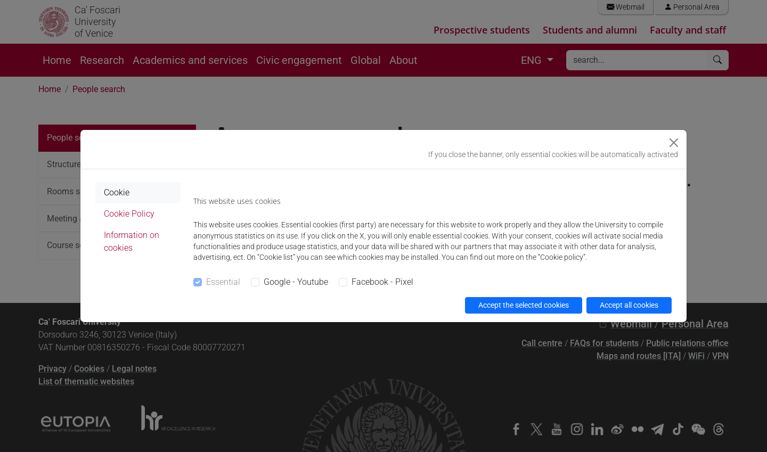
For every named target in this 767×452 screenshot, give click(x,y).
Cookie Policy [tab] (129, 214)
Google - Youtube (296, 282)
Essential (223, 282)
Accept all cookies (629, 305)
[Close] (673, 142)
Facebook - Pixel (382, 282)
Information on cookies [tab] (131, 241)
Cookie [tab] (116, 192)
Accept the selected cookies (523, 305)
